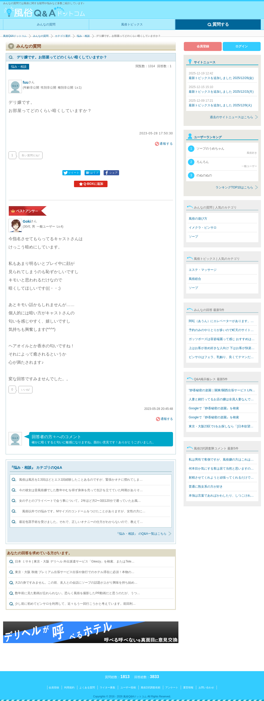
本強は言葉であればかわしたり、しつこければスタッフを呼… (223, 495)
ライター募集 (107, 687)
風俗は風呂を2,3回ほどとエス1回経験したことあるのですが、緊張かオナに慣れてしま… (81, 479)
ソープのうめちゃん (222, 150)
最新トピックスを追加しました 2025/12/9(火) (220, 103)
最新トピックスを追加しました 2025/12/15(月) (221, 89)
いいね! (25, 389)
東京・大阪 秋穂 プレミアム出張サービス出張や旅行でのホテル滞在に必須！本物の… (71, 572)
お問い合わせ (206, 687)
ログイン (241, 46)
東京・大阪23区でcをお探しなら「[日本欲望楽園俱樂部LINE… (223, 426)
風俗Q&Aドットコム (15, 35)
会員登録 (203, 46)
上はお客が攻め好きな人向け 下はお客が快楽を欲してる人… (223, 348)
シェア (111, 172)
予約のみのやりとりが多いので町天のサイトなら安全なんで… (223, 330)
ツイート (71, 172)
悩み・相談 (83, 35)
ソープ (193, 236)
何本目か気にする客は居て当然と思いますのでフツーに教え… (223, 468)
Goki (30, 221)
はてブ (92, 172)
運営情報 (188, 687)
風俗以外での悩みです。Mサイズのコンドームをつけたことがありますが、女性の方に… (82, 511)
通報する (163, 143)
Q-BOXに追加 (90, 184)
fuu (29, 82)
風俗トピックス (132, 24)
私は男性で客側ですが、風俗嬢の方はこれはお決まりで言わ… (223, 459)
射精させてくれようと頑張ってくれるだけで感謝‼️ (223, 477)
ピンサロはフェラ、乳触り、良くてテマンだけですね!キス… (223, 357)
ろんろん (222, 163)
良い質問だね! (31, 155)
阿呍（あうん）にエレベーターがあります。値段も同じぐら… (223, 321)
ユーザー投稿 (128, 687)
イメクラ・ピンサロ (203, 227)
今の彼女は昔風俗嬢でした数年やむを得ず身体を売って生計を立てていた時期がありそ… (81, 490)
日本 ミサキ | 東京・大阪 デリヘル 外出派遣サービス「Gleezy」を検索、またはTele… (71, 561)
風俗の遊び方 (198, 218)
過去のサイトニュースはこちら (231, 117)
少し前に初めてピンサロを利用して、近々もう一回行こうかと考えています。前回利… (72, 604)
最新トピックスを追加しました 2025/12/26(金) (221, 76)
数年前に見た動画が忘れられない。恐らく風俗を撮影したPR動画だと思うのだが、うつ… (74, 593)
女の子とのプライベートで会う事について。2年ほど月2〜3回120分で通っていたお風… (80, 501)
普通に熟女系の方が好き (206, 486)
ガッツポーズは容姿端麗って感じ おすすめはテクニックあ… (223, 339)
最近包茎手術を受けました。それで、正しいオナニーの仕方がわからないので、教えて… (81, 522)
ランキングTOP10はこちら (234, 187)
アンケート (171, 687)
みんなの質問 (46, 24)
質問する (218, 24)
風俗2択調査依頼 (150, 687)
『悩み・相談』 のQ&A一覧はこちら (141, 533)
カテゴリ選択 (62, 35)
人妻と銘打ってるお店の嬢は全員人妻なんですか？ (223, 399)
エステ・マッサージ (203, 270)
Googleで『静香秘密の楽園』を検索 (214, 408)
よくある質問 (87, 687)
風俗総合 (195, 279)
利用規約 (69, 687)
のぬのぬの (200, 175)
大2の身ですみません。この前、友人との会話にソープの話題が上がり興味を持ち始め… (73, 582)
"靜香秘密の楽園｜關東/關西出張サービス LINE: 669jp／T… (223, 390)
